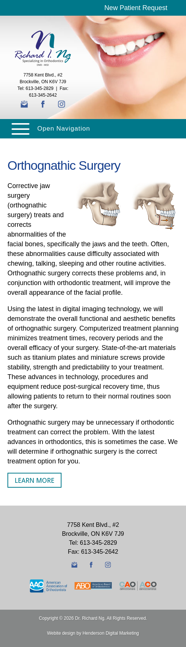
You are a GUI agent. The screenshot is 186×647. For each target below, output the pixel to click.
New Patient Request (135, 8)
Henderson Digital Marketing (110, 633)
